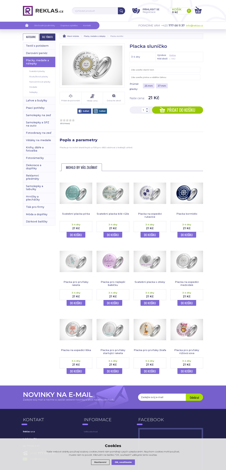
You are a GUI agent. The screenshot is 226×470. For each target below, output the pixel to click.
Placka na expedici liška (76, 350)
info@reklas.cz (194, 25)
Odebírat (194, 397)
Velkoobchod (90, 431)
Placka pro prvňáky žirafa (150, 350)
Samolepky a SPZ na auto (37, 124)
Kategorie (31, 37)
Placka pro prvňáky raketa (76, 283)
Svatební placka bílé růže (113, 213)
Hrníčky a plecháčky (33, 198)
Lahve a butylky (36, 100)
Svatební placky (37, 71)
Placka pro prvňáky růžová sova (186, 351)
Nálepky (33, 92)
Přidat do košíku (177, 110)
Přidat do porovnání (70, 98)
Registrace (149, 12)
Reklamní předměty (32, 177)
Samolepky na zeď (38, 115)
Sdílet (84, 111)
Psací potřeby (35, 107)
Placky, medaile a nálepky (37, 62)
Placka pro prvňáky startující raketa (112, 351)
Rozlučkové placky (38, 76)
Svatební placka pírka (76, 213)
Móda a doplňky (36, 214)
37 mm (162, 85)
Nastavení (100, 462)
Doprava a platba (69, 25)
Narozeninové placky (39, 81)
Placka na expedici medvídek (187, 283)
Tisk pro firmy (35, 207)
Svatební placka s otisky (150, 281)
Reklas (172, 55)
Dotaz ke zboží (113, 98)
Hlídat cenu (92, 98)
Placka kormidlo (186, 213)
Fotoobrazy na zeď (38, 132)
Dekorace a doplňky (33, 167)
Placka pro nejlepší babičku (113, 283)
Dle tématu (47, 37)
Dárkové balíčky (36, 221)
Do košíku (76, 235)
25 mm (149, 85)
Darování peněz (36, 53)
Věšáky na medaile (38, 140)
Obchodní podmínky (44, 25)
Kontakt (87, 25)
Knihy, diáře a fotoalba (35, 149)
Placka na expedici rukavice (150, 215)
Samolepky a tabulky (34, 188)
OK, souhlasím (123, 462)
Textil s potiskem (37, 45)
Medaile (33, 87)
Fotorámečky (35, 158)
